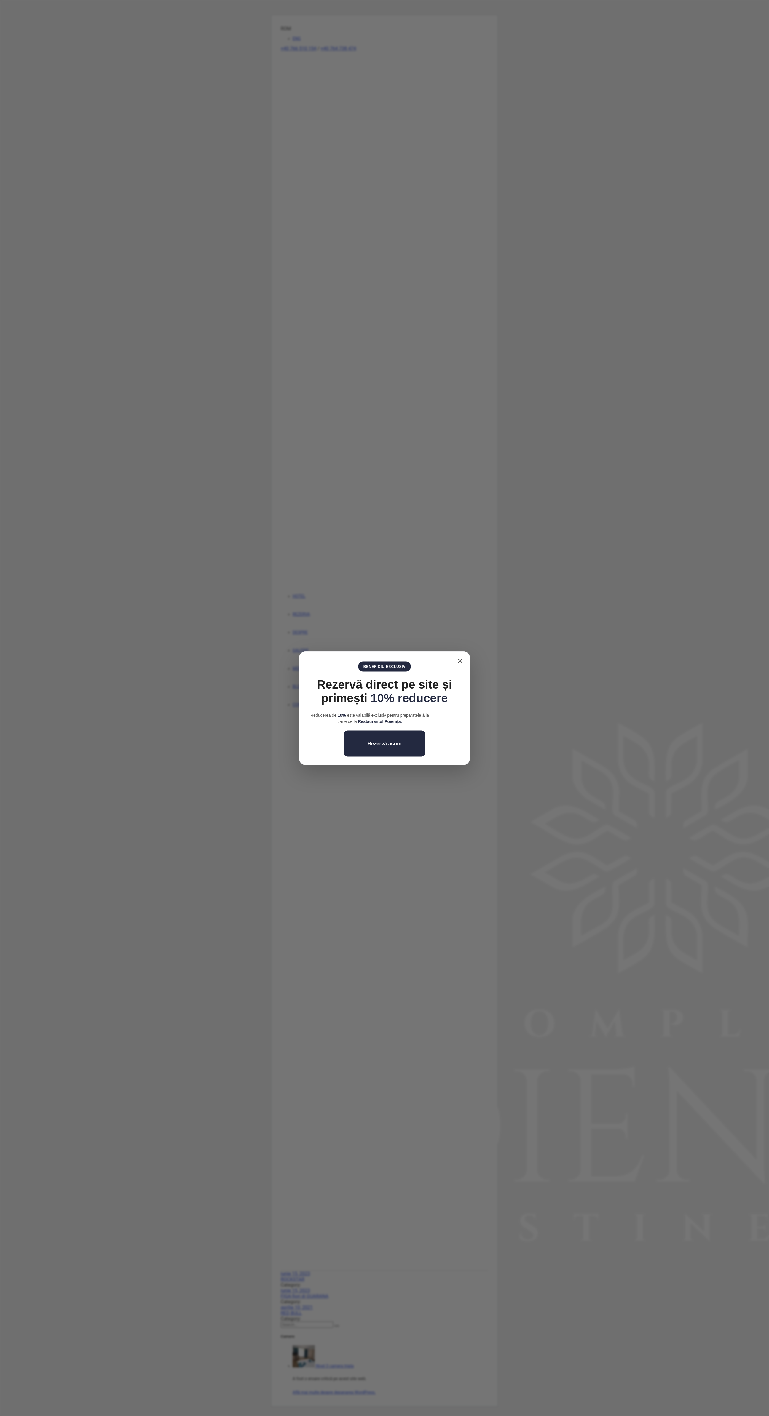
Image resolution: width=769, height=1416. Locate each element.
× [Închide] (460, 660)
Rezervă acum (384, 743)
